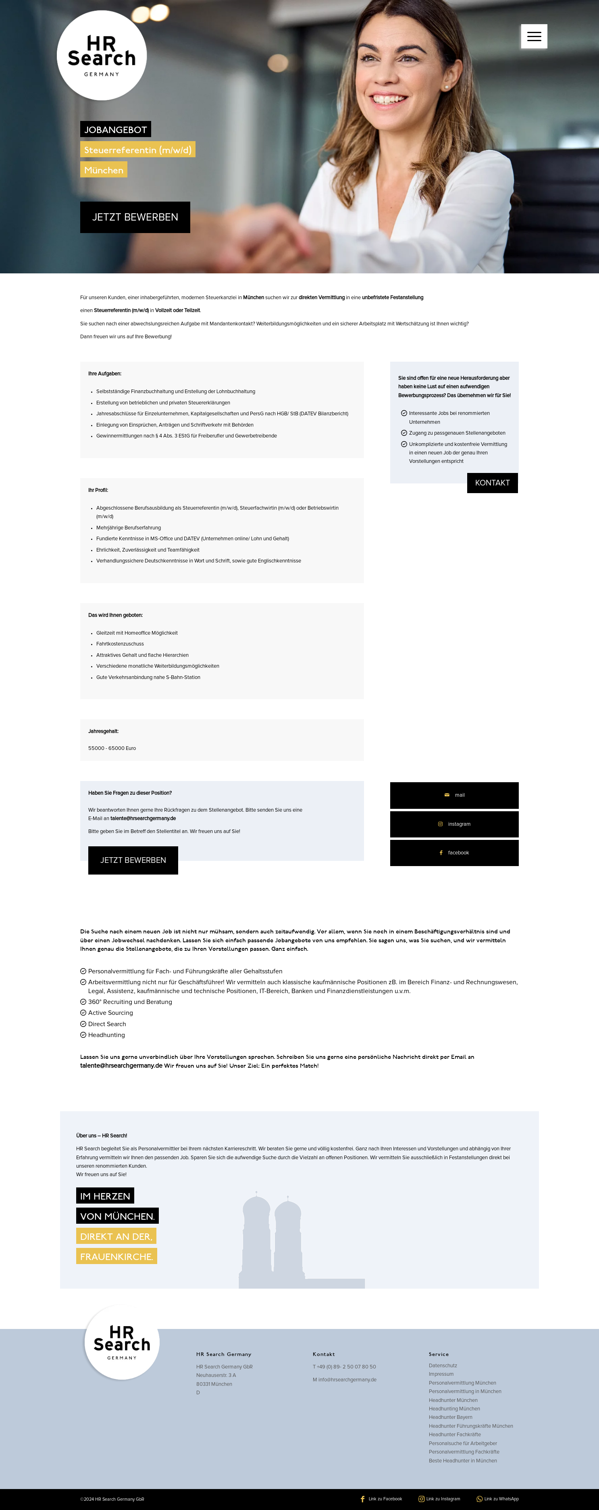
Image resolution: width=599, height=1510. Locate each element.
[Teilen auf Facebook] (454, 853)
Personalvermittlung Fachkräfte (464, 1452)
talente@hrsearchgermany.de (143, 818)
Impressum (441, 1374)
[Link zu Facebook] (381, 1499)
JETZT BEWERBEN (135, 217)
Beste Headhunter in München (463, 1461)
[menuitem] (534, 28)
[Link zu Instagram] (454, 824)
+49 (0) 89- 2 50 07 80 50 (346, 1367)
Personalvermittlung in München (465, 1391)
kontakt (492, 483)
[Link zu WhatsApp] (497, 1499)
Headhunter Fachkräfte (455, 1434)
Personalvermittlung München (462, 1383)
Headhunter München (453, 1400)
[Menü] (534, 36)
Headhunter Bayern (450, 1417)
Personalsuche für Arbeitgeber (463, 1443)
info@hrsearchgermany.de (347, 1380)
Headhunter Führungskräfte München (471, 1426)
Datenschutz (443, 1365)
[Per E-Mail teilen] (454, 795)
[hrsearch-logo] (100, 56)
